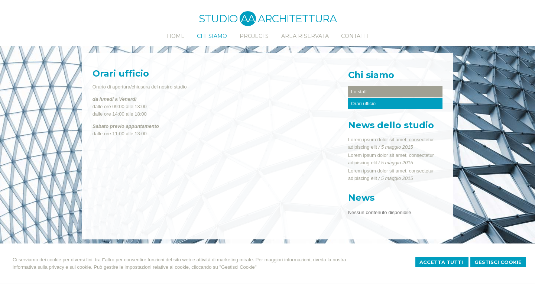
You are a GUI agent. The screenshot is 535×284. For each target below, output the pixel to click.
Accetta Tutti (441, 262)
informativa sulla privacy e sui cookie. (53, 267)
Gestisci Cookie (498, 262)
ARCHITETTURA (297, 18)
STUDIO (227, 18)
